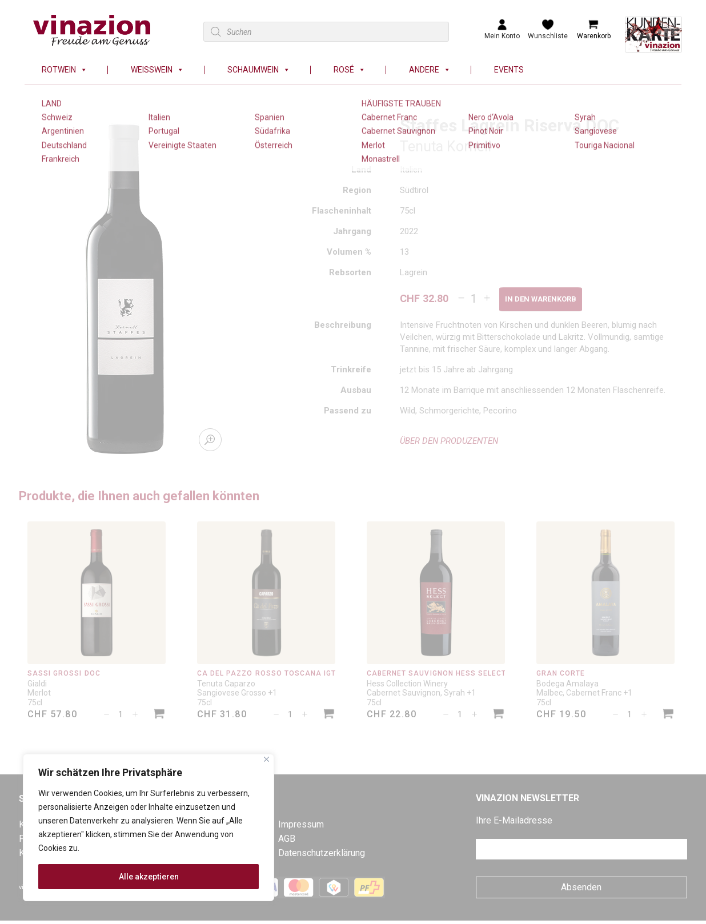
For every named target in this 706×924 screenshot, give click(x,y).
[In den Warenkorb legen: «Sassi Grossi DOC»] (159, 715)
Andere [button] (430, 70)
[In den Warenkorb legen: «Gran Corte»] (668, 715)
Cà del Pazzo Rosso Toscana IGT (266, 673)
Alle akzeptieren (149, 876)
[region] (148, 827)
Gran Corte (560, 673)
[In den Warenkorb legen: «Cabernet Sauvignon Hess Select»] (498, 715)
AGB (286, 838)
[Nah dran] (266, 759)
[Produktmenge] (473, 298)
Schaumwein (258, 70)
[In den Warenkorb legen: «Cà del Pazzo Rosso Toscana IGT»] (329, 715)
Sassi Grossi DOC (64, 673)
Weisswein (157, 70)
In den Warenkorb (540, 299)
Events (509, 70)
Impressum (301, 824)
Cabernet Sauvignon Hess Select (436, 673)
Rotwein (64, 70)
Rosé (350, 70)
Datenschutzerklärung (321, 852)
